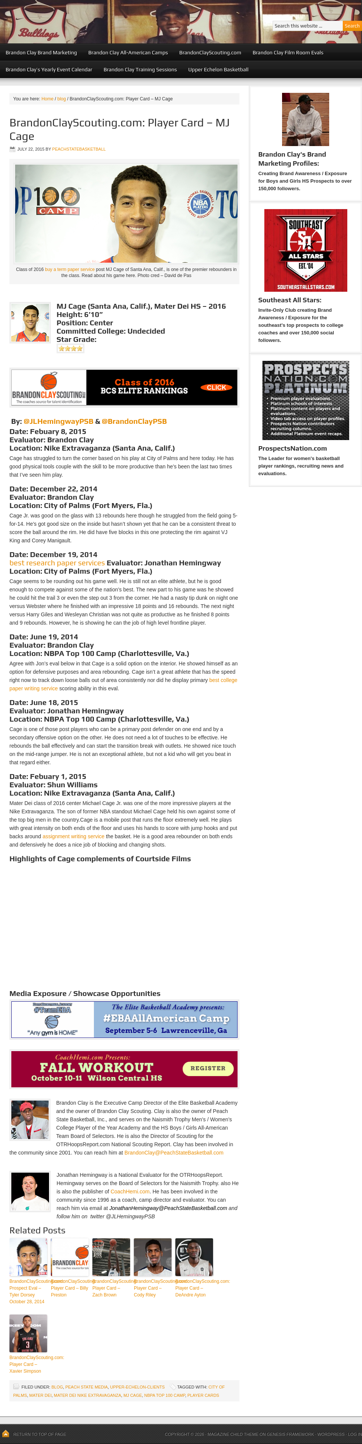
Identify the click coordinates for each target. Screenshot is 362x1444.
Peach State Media (86, 1387)
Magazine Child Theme (232, 1434)
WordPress (330, 1434)
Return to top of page (39, 1434)
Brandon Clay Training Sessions (140, 69)
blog (57, 1387)
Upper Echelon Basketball (218, 69)
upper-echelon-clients (137, 1387)
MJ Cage (132, 1395)
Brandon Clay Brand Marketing (41, 52)
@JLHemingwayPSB (59, 421)
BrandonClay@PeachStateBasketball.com (173, 1153)
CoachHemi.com (129, 1191)
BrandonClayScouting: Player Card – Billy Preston (70, 1288)
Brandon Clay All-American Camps (128, 52)
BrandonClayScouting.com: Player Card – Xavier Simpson (28, 1364)
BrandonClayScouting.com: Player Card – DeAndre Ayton (194, 1288)
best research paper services (57, 562)
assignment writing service (73, 836)
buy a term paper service (70, 269)
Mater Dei (40, 1395)
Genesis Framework (290, 1434)
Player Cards (203, 1395)
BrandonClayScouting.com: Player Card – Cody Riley (153, 1288)
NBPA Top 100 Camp (164, 1395)
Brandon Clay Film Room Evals (288, 52)
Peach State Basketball (92, 21)
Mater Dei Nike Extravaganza (87, 1395)
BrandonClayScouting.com (210, 52)
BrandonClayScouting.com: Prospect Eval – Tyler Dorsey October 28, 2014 (28, 1291)
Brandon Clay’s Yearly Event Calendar (49, 69)
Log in (355, 1434)
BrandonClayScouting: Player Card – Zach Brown (111, 1288)
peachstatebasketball (79, 149)
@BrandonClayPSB (134, 421)
